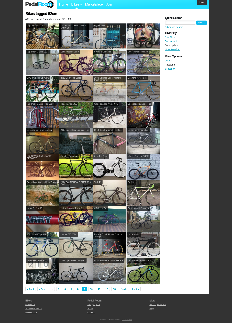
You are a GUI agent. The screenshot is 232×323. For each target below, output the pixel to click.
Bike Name (170, 37)
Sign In (96, 304)
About (90, 308)
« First (30, 289)
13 (114, 289)
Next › (124, 289)
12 (106, 289)
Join (109, 4)
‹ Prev (42, 289)
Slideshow (170, 68)
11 (99, 289)
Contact (91, 312)
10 (91, 289)
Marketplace (94, 4)
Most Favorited (172, 49)
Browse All (30, 304)
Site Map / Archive (158, 304)
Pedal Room (39, 4)
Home (63, 4)
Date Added (171, 41)
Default (168, 60)
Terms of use (127, 320)
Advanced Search (174, 27)
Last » (135, 289)
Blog (152, 308)
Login (202, 2)
